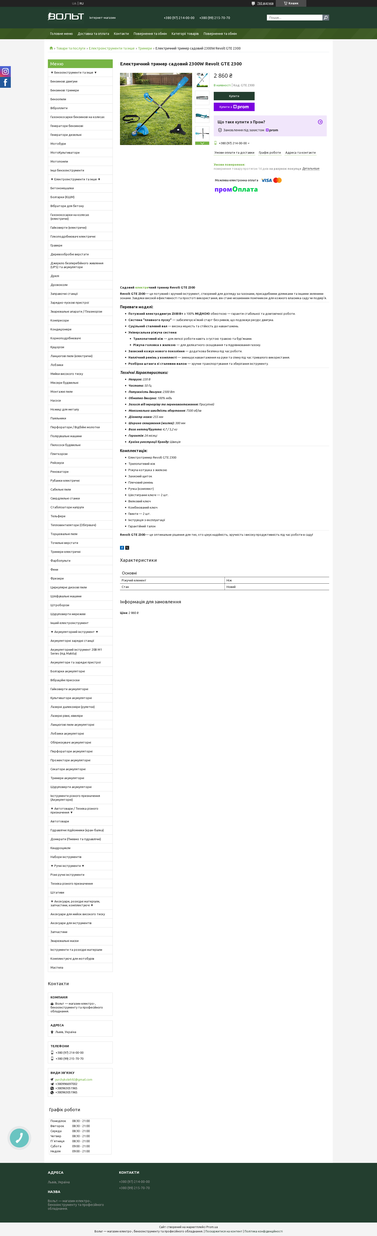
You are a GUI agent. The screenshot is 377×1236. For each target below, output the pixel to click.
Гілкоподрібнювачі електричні (72, 236)
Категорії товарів (185, 34)
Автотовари (59, 821)
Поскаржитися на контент (223, 1231)
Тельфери (57, 516)
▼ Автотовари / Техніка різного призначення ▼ (74, 810)
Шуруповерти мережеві (68, 614)
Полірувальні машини (66, 436)
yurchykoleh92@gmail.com (73, 1079)
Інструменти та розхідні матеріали (76, 949)
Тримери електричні (65, 551)
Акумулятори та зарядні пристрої (75, 662)
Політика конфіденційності (264, 1231)
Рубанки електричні (65, 480)
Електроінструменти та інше (112, 48)
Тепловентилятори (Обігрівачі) (73, 525)
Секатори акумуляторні (68, 769)
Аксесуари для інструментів (71, 923)
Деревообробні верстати (69, 254)
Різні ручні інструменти (67, 874)
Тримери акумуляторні (67, 778)
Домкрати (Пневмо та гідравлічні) (75, 839)
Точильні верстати (64, 542)
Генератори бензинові (66, 125)
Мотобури (58, 143)
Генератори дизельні (66, 134)
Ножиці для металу (64, 409)
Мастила (56, 967)
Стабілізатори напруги (67, 507)
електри (141, 287)
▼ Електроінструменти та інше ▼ (75, 179)
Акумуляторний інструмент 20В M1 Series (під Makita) (76, 651)
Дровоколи (59, 284)
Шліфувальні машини (66, 596)
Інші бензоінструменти (67, 170)
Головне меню (61, 34)
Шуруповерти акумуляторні (71, 786)
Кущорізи (57, 347)
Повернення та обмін (150, 34)
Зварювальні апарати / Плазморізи (76, 311)
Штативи (57, 892)
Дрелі (54, 275)
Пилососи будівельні (65, 445)
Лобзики (56, 364)
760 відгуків (265, 3)
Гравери (56, 245)
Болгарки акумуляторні (67, 671)
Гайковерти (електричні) (68, 227)
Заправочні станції (64, 293)
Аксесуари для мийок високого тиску (77, 914)
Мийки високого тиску (66, 373)
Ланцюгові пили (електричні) (71, 356)
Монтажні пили (61, 391)
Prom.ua (212, 1227)
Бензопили (58, 99)
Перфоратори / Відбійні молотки (75, 427)
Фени (54, 569)
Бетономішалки (62, 188)
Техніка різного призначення (71, 883)
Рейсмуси (57, 462)
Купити (234, 96)
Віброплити (59, 108)
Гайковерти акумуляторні (69, 689)
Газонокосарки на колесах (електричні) (69, 216)
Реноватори (59, 471)
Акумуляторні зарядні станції (72, 640)
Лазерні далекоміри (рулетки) (72, 706)
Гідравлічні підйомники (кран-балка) (77, 830)
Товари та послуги (70, 48)
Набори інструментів (66, 856)
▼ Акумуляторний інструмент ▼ (74, 631)
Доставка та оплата (93, 34)
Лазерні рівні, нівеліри (66, 715)
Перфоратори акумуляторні (71, 751)
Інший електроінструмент (69, 622)
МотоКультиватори (65, 152)
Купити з (234, 107)
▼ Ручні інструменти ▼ (67, 865)
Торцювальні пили (63, 534)
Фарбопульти (60, 560)
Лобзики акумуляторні (67, 733)
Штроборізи (59, 605)
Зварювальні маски (64, 940)
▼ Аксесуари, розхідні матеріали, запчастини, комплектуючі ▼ (75, 903)
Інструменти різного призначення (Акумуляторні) (75, 797)
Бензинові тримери (64, 90)
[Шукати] (325, 17)
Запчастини (58, 931)
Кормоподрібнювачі (65, 338)
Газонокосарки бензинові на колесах (77, 117)
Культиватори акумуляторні (71, 698)
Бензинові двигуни (63, 81)
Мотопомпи (59, 161)
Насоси (55, 400)
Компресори (59, 320)
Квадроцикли (60, 848)
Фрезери (57, 578)
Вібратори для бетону (67, 206)
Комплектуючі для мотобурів (72, 958)
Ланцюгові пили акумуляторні (72, 724)
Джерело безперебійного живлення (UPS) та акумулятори (76, 265)
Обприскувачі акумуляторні (70, 742)
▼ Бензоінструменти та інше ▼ (73, 72)
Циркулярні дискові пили (68, 587)
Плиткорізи (59, 453)
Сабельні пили (60, 489)
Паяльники (58, 418)
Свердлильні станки (65, 498)
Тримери (145, 48)
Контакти (121, 34)
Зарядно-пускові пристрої (69, 302)
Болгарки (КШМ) (62, 197)
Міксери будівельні (64, 382)
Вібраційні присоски (65, 680)
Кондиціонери (60, 329)
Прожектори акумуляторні (70, 760)
